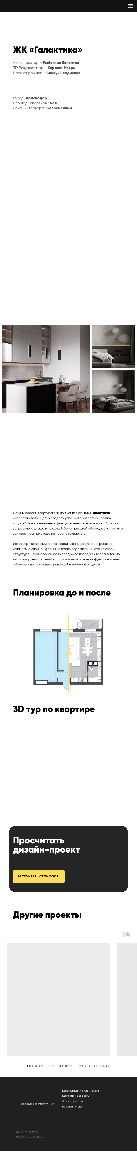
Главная (35, 1066)
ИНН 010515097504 (27, 1132)
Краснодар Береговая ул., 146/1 (37, 1104)
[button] (39, 876)
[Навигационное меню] (130, 6)
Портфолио (61, 1066)
